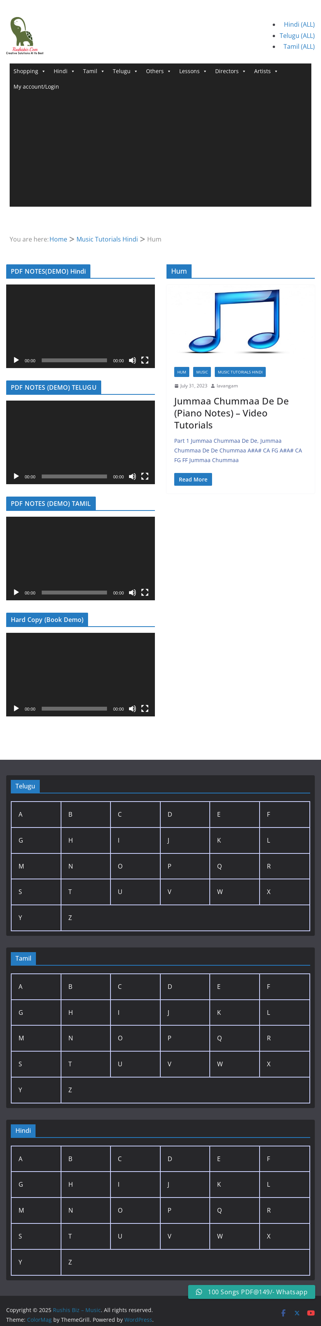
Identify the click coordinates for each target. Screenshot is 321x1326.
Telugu (125, 71)
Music (202, 372)
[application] (80, 326)
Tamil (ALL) (299, 46)
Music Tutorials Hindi (240, 372)
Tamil (94, 71)
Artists (266, 71)
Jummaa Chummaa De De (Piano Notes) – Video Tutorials (231, 412)
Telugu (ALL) (297, 35)
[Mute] (132, 360)
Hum (181, 372)
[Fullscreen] (145, 360)
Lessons (193, 71)
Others (159, 71)
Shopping (30, 71)
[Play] (16, 360)
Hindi (64, 71)
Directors (230, 71)
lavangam (227, 385)
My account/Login (36, 86)
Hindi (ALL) (299, 24)
